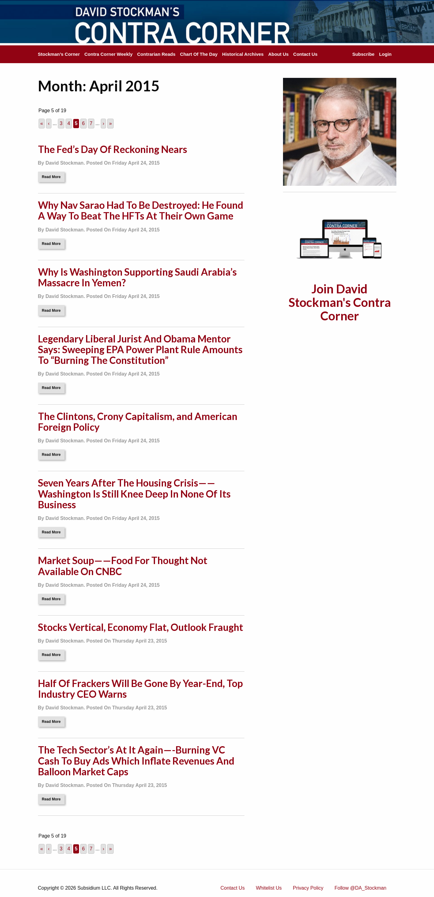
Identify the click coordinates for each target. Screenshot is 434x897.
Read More (51, 177)
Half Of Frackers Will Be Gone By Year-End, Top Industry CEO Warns (140, 688)
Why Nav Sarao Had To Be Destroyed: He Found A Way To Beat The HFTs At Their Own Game (140, 210)
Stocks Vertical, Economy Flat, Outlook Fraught (140, 627)
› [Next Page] (103, 123)
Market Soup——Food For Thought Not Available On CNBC (122, 565)
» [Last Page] (110, 123)
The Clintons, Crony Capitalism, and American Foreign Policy (137, 421)
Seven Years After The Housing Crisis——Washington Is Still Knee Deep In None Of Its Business (134, 493)
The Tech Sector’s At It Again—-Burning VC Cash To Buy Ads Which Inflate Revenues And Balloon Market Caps (136, 760)
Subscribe (363, 54)
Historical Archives (242, 54)
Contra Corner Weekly (109, 54)
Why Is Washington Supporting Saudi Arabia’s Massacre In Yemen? (137, 277)
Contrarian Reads (156, 54)
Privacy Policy (308, 888)
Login (385, 54)
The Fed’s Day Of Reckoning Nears (112, 149)
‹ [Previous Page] (48, 123)
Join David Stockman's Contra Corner (340, 302)
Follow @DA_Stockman (360, 888)
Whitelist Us (268, 888)
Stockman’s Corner (59, 54)
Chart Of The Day (199, 54)
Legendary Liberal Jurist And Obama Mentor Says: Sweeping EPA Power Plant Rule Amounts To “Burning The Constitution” (140, 349)
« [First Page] (41, 123)
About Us (278, 54)
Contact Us (305, 54)
